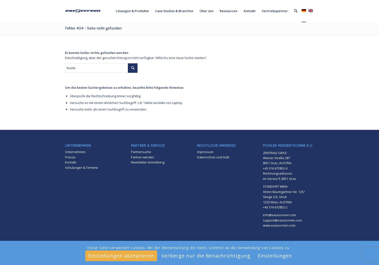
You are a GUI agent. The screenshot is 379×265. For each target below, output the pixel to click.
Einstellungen (275, 255)
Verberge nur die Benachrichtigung (205, 255)
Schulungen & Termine (81, 167)
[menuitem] (132, 11)
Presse (70, 157)
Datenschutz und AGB (213, 157)
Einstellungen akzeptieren (121, 255)
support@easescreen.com (282, 220)
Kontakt (70, 162)
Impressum (205, 152)
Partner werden (142, 157)
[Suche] (295, 11)
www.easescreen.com (279, 225)
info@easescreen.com (279, 215)
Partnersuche (141, 152)
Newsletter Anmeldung (147, 162)
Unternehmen (75, 152)
